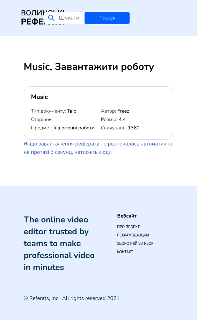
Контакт (125, 252)
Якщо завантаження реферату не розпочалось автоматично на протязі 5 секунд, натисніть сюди (98, 148)
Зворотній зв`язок (135, 244)
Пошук (107, 18)
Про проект (128, 227)
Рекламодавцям (133, 235)
